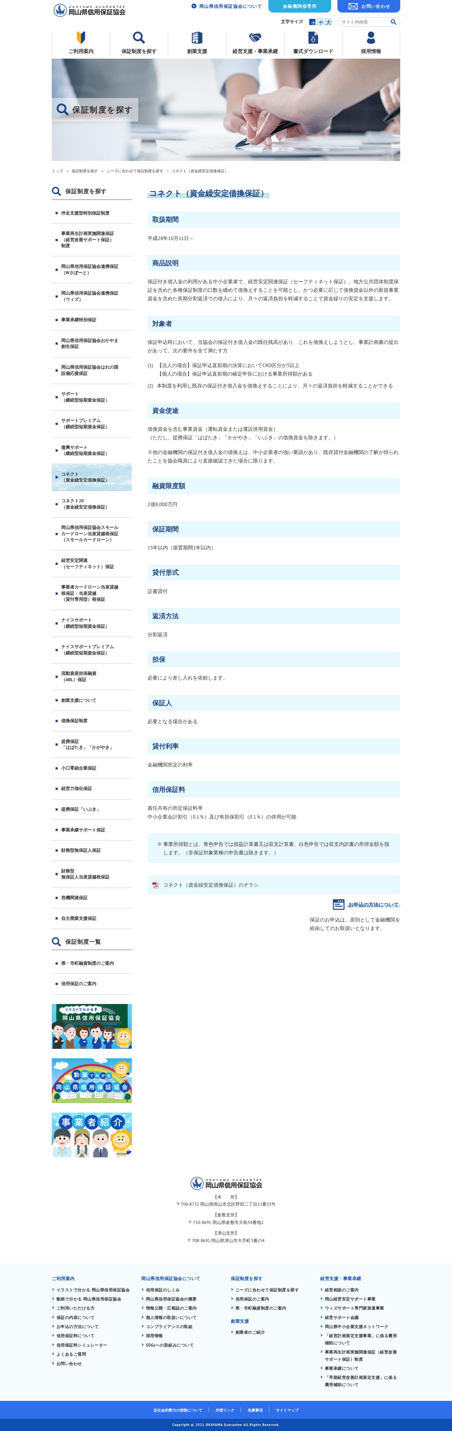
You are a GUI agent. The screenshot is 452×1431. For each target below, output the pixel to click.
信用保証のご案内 (78, 983)
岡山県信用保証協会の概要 (171, 1299)
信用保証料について (75, 1335)
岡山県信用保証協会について (230, 6)
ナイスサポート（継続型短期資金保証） (85, 623)
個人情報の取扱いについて (171, 1317)
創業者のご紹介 (250, 1332)
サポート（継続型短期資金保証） (85, 397)
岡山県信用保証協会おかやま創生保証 (89, 344)
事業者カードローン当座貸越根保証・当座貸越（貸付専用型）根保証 (89, 593)
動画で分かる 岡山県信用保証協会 (89, 1299)
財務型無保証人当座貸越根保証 (85, 874)
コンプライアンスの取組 (169, 1326)
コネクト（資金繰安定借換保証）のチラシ (211, 885)
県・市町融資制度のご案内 (87, 963)
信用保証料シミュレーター (82, 1345)
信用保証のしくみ (163, 1290)
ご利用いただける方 (75, 1308)
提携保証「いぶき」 (81, 809)
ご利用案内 (81, 51)
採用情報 (371, 51)
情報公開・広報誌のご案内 (171, 1308)
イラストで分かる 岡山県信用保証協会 (93, 1290)
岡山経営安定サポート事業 (350, 1299)
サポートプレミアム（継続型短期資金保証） (85, 424)
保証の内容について (75, 1317)
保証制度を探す (139, 51)
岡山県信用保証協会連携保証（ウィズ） (89, 296)
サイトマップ (287, 1410)
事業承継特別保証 (78, 320)
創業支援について (78, 700)
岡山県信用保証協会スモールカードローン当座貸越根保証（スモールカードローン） (89, 533)
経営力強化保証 (76, 788)
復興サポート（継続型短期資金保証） (85, 451)
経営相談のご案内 (342, 1290)
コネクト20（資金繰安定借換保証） (85, 504)
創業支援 (197, 51)
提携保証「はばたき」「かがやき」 (87, 744)
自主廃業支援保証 (78, 918)
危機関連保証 (74, 897)
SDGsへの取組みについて (170, 1345)
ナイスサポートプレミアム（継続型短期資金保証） (87, 650)
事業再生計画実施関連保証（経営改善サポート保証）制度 (87, 239)
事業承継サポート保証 (83, 830)
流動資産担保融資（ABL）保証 (78, 676)
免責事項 (255, 1410)
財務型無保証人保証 (81, 850)
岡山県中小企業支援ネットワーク (357, 1326)
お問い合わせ (375, 6)
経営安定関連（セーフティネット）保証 (87, 563)
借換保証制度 (74, 721)
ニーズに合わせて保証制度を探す (267, 1290)
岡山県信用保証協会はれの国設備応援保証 (89, 370)
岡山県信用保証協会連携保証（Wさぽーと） (89, 269)
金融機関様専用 (300, 6)
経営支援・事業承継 (255, 51)
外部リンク (225, 1410)
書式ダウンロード (313, 51)
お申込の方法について (373, 904)
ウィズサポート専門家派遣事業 (355, 1308)
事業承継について (342, 1368)
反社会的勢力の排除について (177, 1410)
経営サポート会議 (342, 1317)
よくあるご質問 (71, 1354)
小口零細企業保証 (78, 768)
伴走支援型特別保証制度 (85, 213)
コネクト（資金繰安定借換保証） (85, 477)
